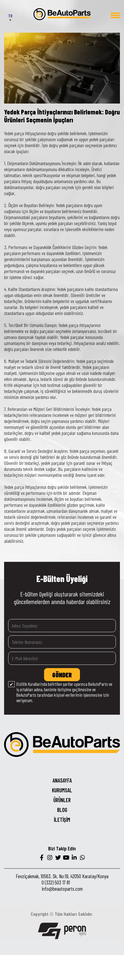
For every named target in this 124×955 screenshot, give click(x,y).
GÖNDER (62, 675)
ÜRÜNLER (62, 800)
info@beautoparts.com (62, 889)
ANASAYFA (62, 780)
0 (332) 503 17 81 (56, 882)
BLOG (62, 810)
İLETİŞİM (62, 819)
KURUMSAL (62, 790)
